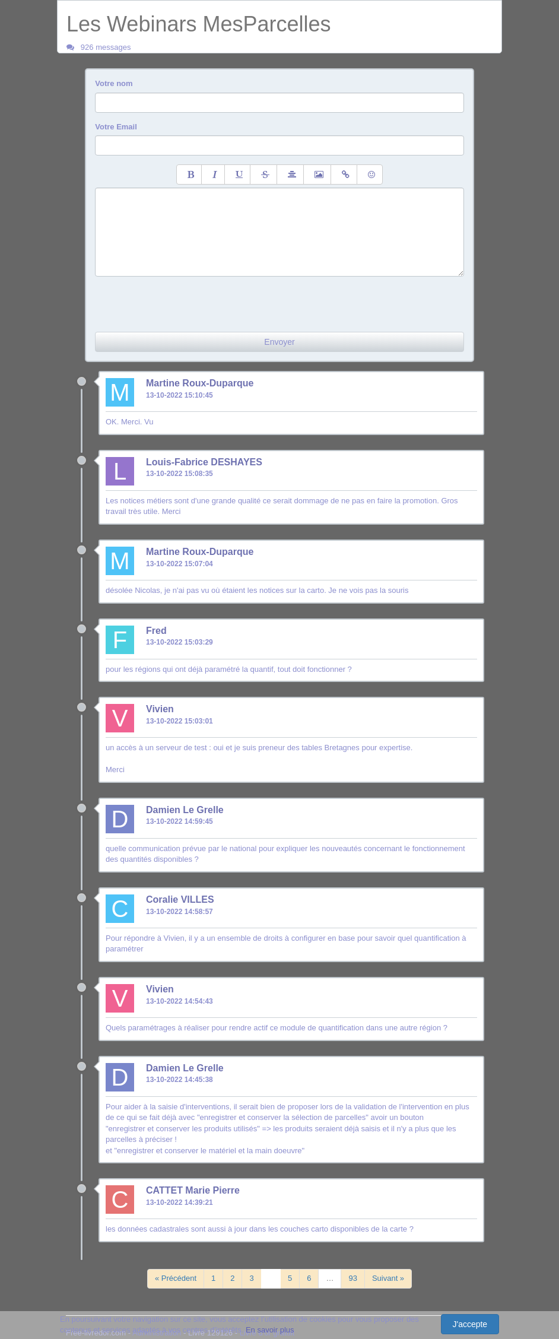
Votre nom (113, 83)
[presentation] (185, 300)
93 (352, 1278)
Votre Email (116, 126)
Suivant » (388, 1278)
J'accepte (469, 1324)
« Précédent (175, 1278)
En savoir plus (270, 1329)
